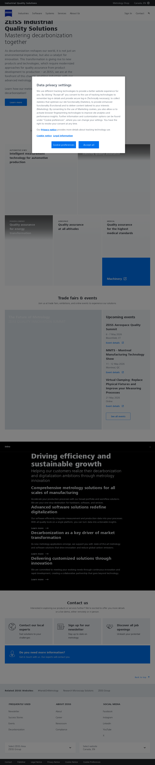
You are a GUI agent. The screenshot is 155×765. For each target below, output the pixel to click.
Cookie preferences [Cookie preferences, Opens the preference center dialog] (63, 144)
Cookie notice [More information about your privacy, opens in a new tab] (44, 135)
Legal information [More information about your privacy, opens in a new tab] (63, 135)
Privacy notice (49, 129)
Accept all (88, 144)
